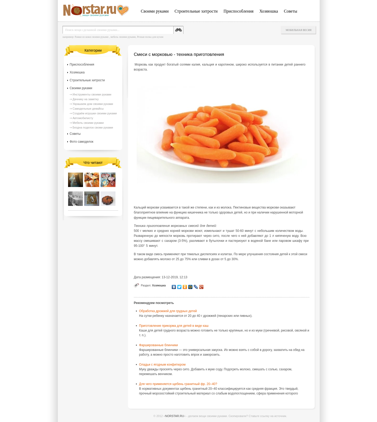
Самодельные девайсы (88, 108)
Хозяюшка (268, 11)
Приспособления (239, 11)
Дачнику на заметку (86, 99)
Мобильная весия (299, 30)
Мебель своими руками (88, 122)
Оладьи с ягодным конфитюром (162, 364)
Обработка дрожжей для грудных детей (168, 311)
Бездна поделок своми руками (93, 127)
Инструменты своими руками (92, 94)
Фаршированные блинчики (158, 345)
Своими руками (155, 11)
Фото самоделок (81, 141)
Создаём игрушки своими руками (95, 113)
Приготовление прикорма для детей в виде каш (173, 326)
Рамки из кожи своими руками (91, 36)
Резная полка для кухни (150, 36)
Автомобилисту (83, 118)
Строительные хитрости (196, 11)
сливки (203, 259)
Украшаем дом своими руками (93, 103)
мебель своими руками (123, 36)
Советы (290, 11)
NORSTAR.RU (174, 416)
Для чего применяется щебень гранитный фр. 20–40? (178, 384)
